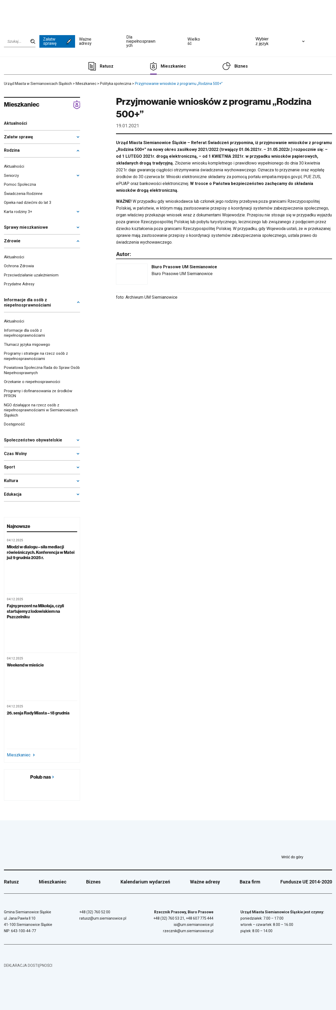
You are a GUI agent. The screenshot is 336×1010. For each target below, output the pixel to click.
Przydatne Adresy (19, 284)
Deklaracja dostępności (28, 965)
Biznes (241, 66)
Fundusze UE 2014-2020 (306, 882)
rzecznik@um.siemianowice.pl (188, 931)
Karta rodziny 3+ (18, 211)
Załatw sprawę (57, 41)
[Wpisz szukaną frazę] (19, 41)
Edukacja (13, 494)
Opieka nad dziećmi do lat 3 (27, 202)
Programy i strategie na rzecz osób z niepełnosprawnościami (36, 356)
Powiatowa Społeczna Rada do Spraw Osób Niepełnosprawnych (42, 370)
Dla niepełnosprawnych (154, 41)
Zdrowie (12, 240)
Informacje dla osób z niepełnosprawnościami (27, 302)
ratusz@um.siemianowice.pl (102, 918)
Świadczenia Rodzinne (23, 193)
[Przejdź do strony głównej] (18, 15)
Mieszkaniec (173, 66)
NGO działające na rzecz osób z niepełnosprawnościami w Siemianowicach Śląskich (41, 410)
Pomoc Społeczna (20, 184)
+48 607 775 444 (199, 918)
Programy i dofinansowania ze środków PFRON (38, 393)
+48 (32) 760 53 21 (168, 918)
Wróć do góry (306, 857)
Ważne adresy (101, 41)
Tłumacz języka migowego (27, 344)
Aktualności (15, 123)
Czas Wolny (15, 453)
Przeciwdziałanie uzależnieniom (31, 275)
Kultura (11, 480)
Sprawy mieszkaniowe (26, 227)
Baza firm (250, 882)
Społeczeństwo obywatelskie (33, 440)
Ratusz (106, 66)
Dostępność (14, 424)
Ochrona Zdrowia (19, 266)
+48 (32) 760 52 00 (94, 912)
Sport (9, 467)
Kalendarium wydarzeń (145, 882)
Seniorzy (11, 175)
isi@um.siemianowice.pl (193, 924)
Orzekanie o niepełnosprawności (32, 381)
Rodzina (12, 150)
